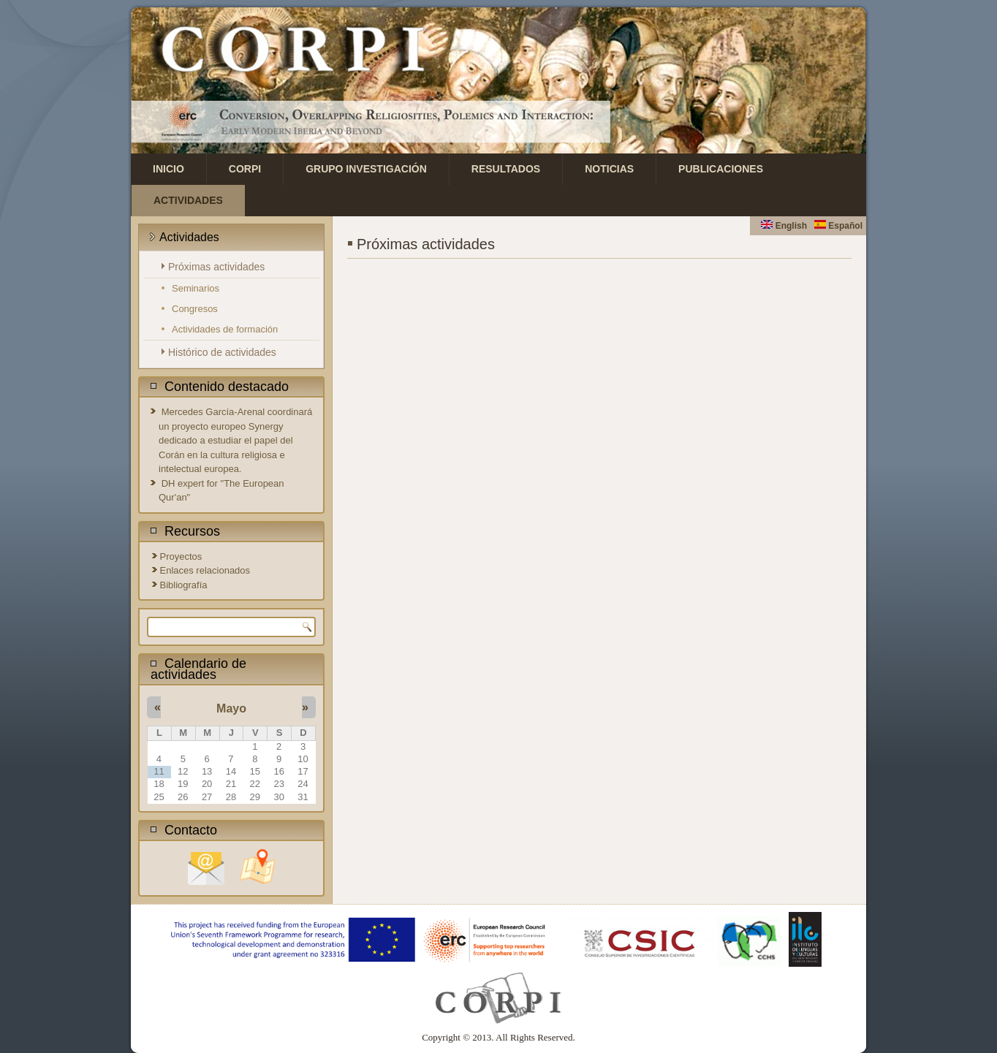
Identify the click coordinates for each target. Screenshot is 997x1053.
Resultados (505, 169)
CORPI (245, 169)
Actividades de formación (225, 329)
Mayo (231, 708)
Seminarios (195, 288)
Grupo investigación (366, 169)
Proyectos (181, 556)
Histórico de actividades (222, 352)
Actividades (188, 200)
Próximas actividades (216, 267)
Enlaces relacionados (205, 570)
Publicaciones (720, 169)
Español (838, 226)
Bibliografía (184, 584)
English (784, 226)
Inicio (168, 169)
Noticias (609, 169)
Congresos (195, 308)
